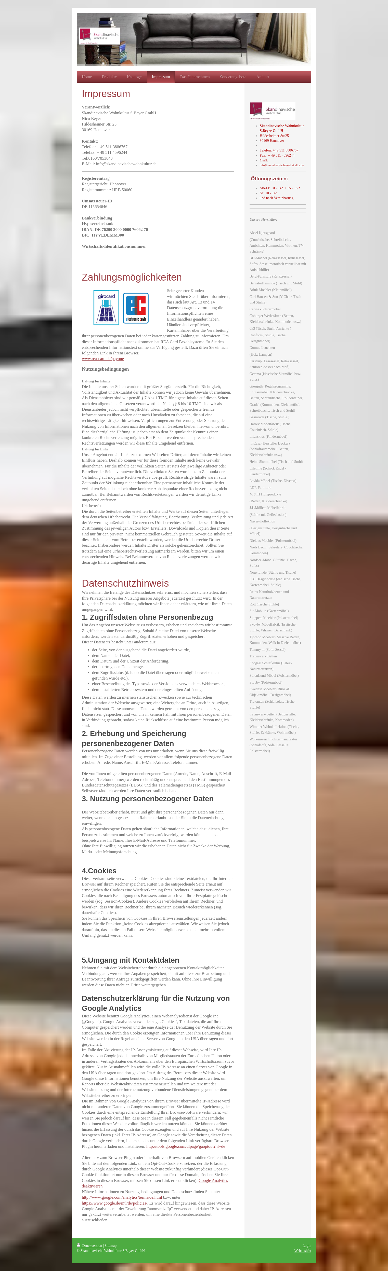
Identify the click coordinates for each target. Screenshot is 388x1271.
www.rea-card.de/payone (103, 358)
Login (307, 1246)
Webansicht (302, 1251)
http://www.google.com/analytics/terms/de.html (122, 1197)
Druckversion (90, 1246)
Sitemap (111, 1246)
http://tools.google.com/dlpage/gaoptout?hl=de (185, 1146)
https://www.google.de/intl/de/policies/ (114, 1203)
